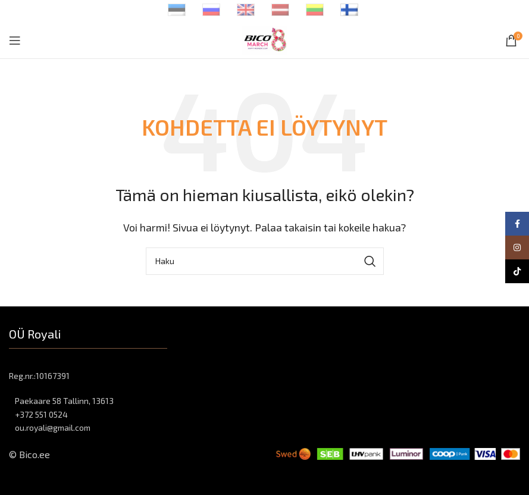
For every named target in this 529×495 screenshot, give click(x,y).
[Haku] (265, 261)
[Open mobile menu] (15, 40)
